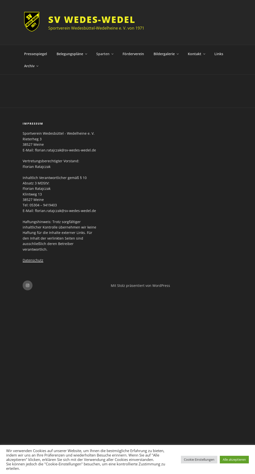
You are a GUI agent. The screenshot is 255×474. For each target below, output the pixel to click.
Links (218, 53)
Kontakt (197, 53)
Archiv (31, 66)
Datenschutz (33, 260)
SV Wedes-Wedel (91, 20)
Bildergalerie (166, 53)
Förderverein (133, 53)
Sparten (105, 53)
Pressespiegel (35, 53)
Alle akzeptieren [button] (234, 459)
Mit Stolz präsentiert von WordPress (140, 285)
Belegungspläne (72, 53)
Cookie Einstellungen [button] (199, 459)
